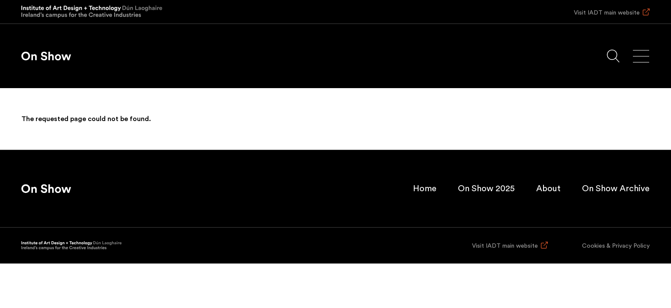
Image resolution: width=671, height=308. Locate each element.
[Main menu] (641, 56)
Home (424, 188)
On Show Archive (616, 188)
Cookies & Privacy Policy (616, 246)
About (548, 188)
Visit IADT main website (607, 13)
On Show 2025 (486, 188)
